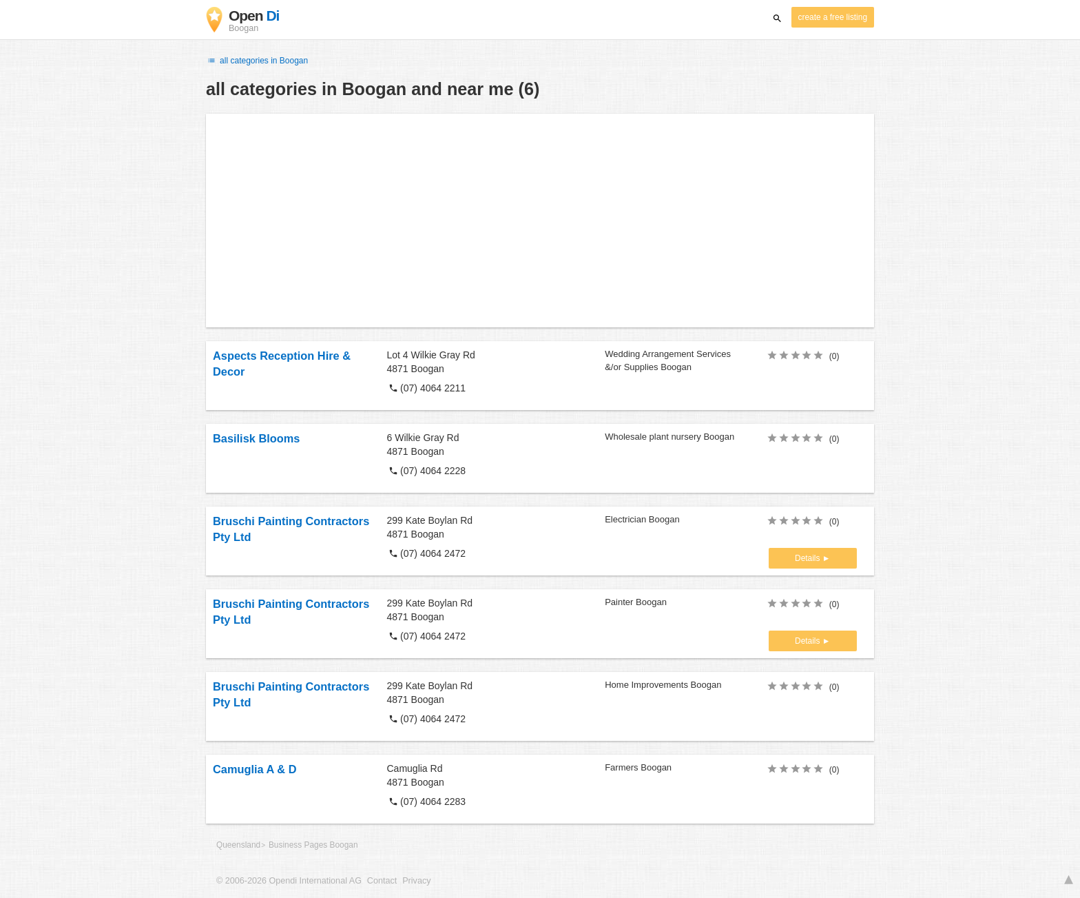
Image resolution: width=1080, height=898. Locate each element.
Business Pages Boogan (313, 845)
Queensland (238, 845)
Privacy (416, 881)
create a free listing (832, 17)
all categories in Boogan (257, 60)
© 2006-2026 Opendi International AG (289, 881)
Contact (382, 881)
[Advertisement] (540, 220)
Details (808, 558)
